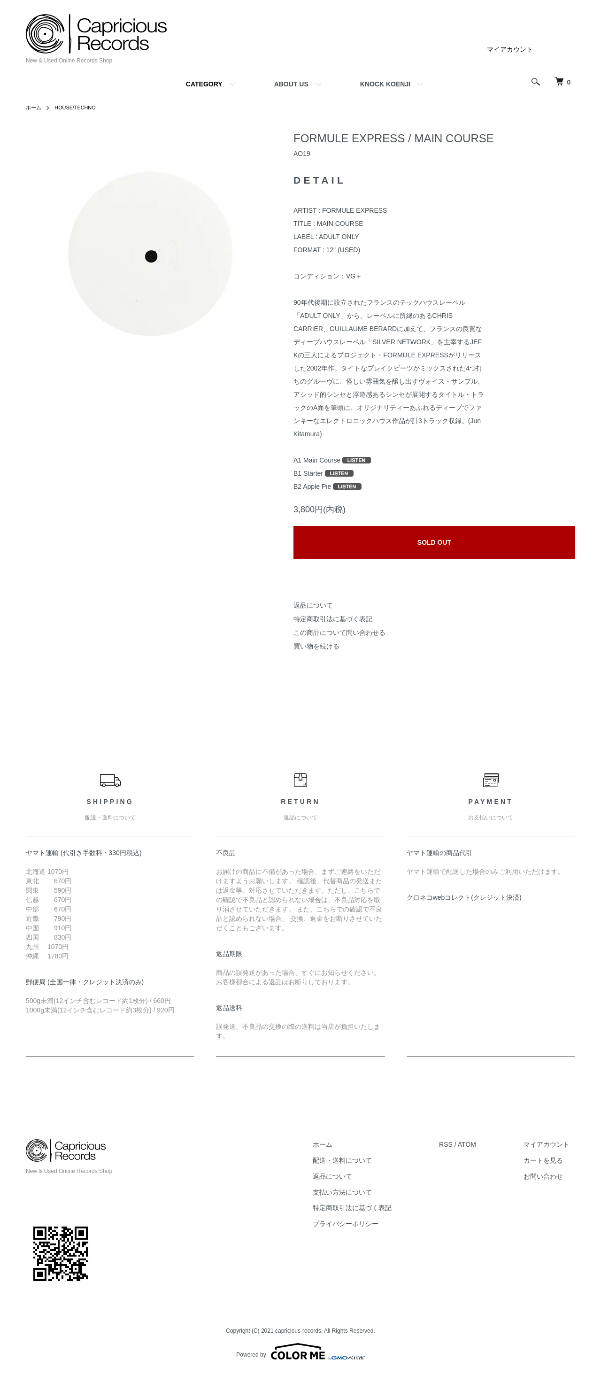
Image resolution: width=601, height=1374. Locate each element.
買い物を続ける (316, 646)
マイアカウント (510, 49)
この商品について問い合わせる (339, 632)
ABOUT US (291, 84)
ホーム (34, 107)
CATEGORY (204, 84)
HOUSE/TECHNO (78, 107)
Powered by (300, 1351)
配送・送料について (358, 1160)
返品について (313, 605)
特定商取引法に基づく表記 (332, 619)
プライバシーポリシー (361, 1223)
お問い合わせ (549, 1176)
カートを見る (549, 1160)
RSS (456, 1144)
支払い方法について (358, 1192)
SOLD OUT (434, 542)
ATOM (478, 1144)
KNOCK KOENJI (385, 84)
